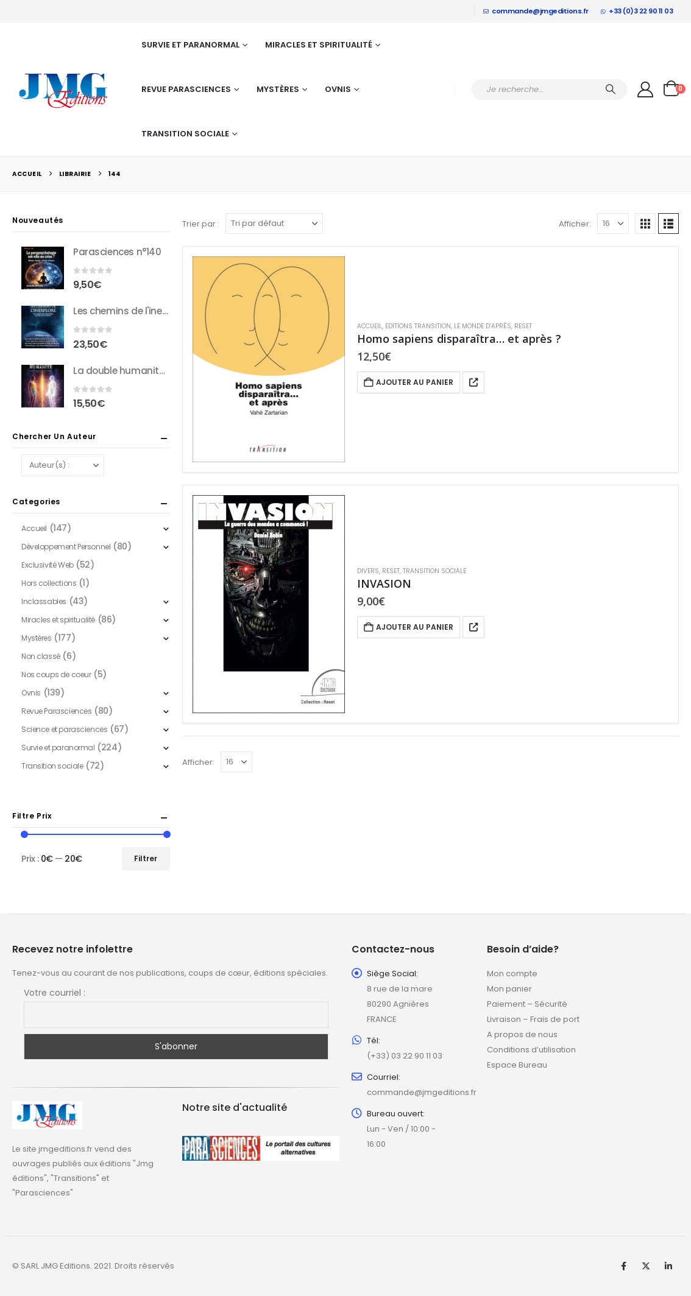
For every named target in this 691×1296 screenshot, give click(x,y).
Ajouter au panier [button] (414, 382)
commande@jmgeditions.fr (536, 11)
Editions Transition (418, 326)
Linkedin (668, 1266)
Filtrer (145, 858)
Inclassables (43, 601)
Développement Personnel (65, 546)
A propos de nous (522, 1034)
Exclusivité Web (47, 565)
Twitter (646, 1266)
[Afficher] (613, 223)
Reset (523, 326)
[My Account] (645, 89)
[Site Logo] (64, 89)
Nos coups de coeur (56, 674)
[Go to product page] (269, 359)
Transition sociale (185, 133)
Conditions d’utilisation (531, 1049)
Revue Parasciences (186, 89)
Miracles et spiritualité (318, 45)
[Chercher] (611, 89)
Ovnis (338, 89)
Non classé (40, 656)
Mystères (278, 89)
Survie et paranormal (190, 45)
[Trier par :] (274, 223)
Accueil (369, 326)
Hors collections (48, 583)
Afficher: (575, 224)
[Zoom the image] (47, 1108)
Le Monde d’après (482, 326)
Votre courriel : (54, 993)
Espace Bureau (517, 1065)
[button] (645, 223)
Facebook (623, 1266)
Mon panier (509, 989)
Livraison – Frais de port (533, 1019)
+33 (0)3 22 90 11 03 (637, 11)
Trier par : (200, 224)
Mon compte (512, 973)
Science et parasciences (64, 729)
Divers (368, 571)
